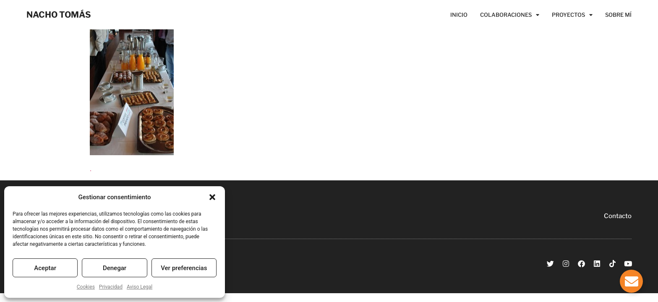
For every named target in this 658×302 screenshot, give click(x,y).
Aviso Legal (139, 287)
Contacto (618, 216)
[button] (212, 197)
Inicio (458, 14)
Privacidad (111, 287)
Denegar (114, 268)
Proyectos (572, 14)
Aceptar (45, 268)
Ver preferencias (184, 268)
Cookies (86, 287)
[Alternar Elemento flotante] (631, 281)
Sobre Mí (618, 14)
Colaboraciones (509, 14)
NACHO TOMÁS (58, 15)
